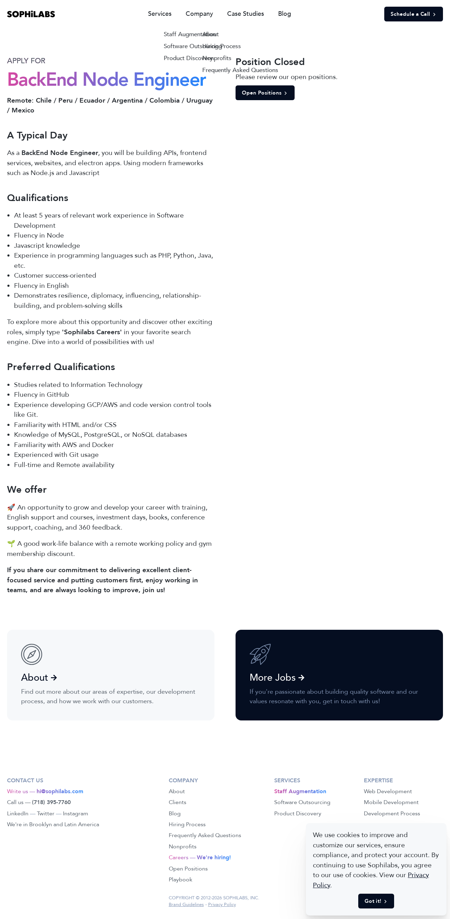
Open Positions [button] (265, 92)
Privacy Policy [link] (222, 904)
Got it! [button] (376, 901)
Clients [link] (177, 802)
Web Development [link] (388, 791)
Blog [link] (284, 13)
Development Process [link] (392, 813)
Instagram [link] (75, 813)
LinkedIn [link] (17, 813)
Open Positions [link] (188, 869)
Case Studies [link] (245, 13)
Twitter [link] (45, 813)
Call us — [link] (39, 802)
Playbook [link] (180, 880)
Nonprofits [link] (183, 846)
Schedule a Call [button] (414, 14)
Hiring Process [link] (187, 824)
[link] (31, 14)
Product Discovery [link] (297, 813)
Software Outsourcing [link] (302, 802)
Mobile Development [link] (391, 802)
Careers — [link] (200, 857)
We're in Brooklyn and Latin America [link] (53, 824)
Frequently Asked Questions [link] (205, 835)
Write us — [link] (45, 791)
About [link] (177, 791)
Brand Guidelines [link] (186, 904)
